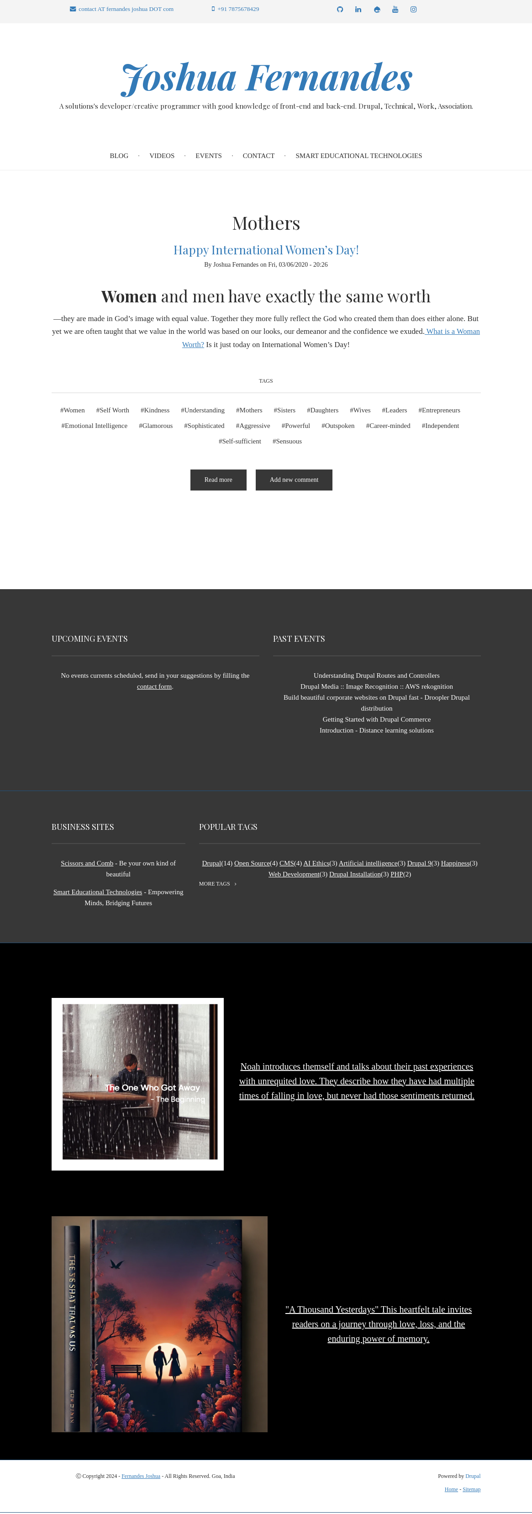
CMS (286, 864)
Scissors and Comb (87, 864)
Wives (362, 411)
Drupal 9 (419, 864)
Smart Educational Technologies (358, 157)
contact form (154, 687)
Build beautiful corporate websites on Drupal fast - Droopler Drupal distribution (377, 704)
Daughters (325, 411)
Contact (259, 157)
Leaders (396, 411)
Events (208, 157)
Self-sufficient (241, 442)
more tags (214, 885)
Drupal (211, 864)
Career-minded (390, 427)
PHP (396, 875)
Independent (442, 427)
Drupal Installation (355, 875)
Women (73, 411)
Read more (226, 485)
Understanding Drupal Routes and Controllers (377, 677)
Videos (161, 157)
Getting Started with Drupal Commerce (377, 720)
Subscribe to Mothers (55, 527)
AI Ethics (316, 864)
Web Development (294, 875)
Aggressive (254, 427)
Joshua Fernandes (266, 76)
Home (451, 1491)
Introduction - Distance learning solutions (377, 731)
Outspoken (340, 427)
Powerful (297, 427)
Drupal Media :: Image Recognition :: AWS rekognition (376, 687)
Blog (119, 157)
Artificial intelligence (368, 864)
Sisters (286, 411)
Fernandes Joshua (140, 1477)
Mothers (251, 411)
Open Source (252, 864)
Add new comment (294, 481)
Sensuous (289, 442)
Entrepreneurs (441, 411)
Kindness (156, 411)
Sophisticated (206, 427)
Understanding (204, 411)
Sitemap (471, 1491)
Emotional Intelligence (96, 427)
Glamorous (157, 427)
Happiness (455, 864)
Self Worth (114, 411)
